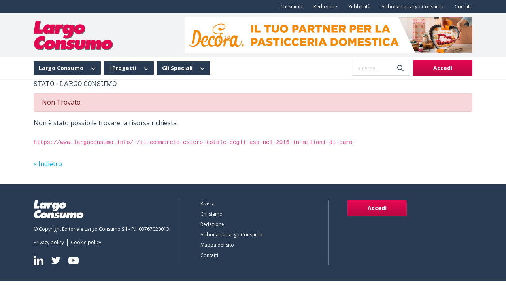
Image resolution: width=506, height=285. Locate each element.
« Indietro (48, 164)
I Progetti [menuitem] (122, 68)
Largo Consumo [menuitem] (61, 68)
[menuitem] (289, 6)
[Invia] (400, 68)
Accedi (442, 68)
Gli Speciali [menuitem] (177, 68)
